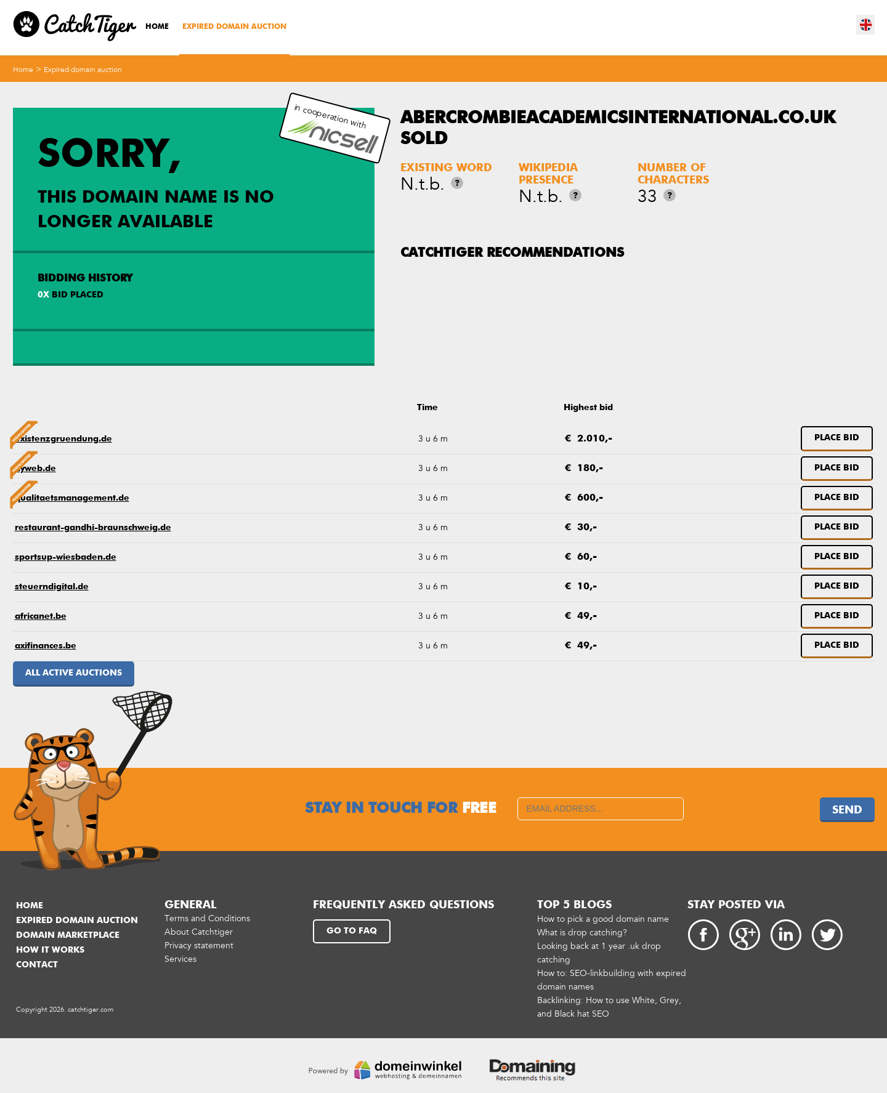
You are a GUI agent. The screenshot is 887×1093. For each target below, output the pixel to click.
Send (847, 810)
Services (180, 959)
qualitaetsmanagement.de (72, 498)
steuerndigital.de (52, 587)
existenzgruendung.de (63, 439)
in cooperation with (333, 128)
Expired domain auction (234, 27)
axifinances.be (45, 646)
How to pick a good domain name (603, 919)
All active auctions (73, 673)
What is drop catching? (582, 932)
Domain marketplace (67, 935)
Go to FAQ (351, 931)
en (866, 24)
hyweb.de (35, 468)
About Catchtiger (198, 932)
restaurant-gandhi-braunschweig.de (93, 527)
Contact (37, 965)
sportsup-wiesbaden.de (65, 557)
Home (157, 27)
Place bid (836, 438)
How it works (50, 950)
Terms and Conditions (207, 918)
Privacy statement (198, 945)
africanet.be (41, 616)
